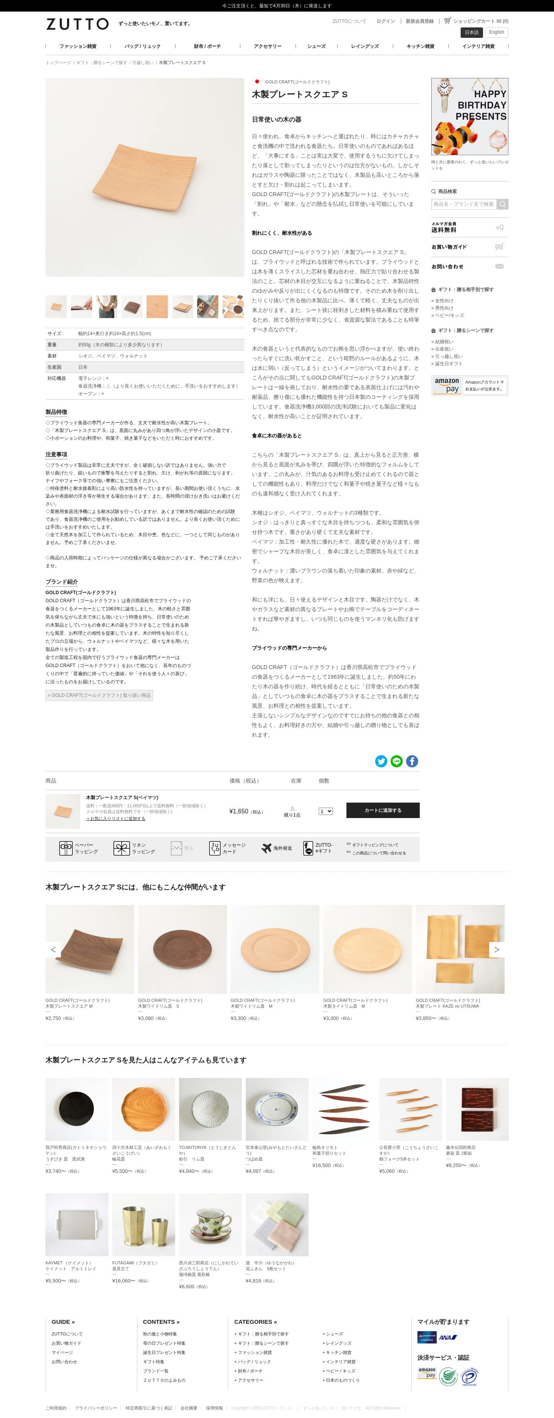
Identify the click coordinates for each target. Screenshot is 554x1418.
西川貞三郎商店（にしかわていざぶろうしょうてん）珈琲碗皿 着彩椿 (208, 1268)
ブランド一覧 (156, 1371)
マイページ (62, 1352)
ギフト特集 (153, 1361)
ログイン (386, 21)
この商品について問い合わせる (379, 853)
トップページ (58, 62)
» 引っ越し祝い (447, 356)
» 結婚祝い (442, 341)
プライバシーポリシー (96, 1408)
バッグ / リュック (143, 46)
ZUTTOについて (350, 21)
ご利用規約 (56, 1408)
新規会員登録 (420, 21)
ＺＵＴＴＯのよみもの (164, 1380)
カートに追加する (383, 810)
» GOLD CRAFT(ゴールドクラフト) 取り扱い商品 (99, 695)
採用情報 (214, 1408)
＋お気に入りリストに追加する (115, 818)
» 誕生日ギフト (447, 363)
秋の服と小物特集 (160, 1334)
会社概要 (189, 1408)
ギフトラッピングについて (375, 845)
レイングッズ (365, 46)
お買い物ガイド (469, 247)
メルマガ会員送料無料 (469, 227)
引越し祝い (143, 62)
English (496, 32)
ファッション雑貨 (77, 46)
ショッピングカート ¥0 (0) (480, 21)
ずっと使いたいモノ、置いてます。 (155, 23)
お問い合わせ (469, 266)
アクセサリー (268, 46)
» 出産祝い (442, 349)
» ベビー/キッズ (447, 315)
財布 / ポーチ (207, 46)
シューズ (316, 46)
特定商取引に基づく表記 (149, 1408)
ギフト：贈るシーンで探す (101, 62)
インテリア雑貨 (478, 46)
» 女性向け (442, 300)
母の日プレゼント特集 (164, 1343)
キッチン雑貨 (420, 46)
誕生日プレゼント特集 (164, 1352)
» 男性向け (442, 308)
